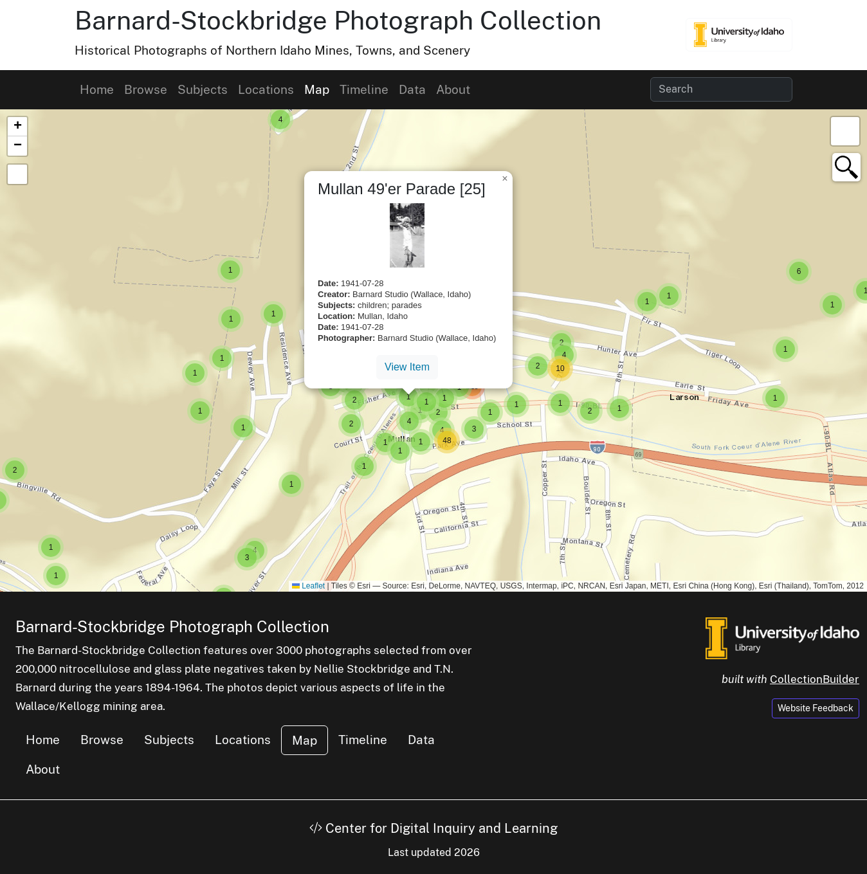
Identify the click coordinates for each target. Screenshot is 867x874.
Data (412, 89)
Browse (145, 89)
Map (316, 89)
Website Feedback (815, 708)
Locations (266, 89)
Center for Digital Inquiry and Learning (433, 828)
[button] (280, 119)
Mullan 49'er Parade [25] (402, 188)
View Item (407, 366)
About (453, 89)
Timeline (364, 89)
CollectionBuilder (814, 679)
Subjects (203, 89)
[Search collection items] (721, 89)
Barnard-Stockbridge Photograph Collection (338, 20)
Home (97, 89)
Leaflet (308, 585)
